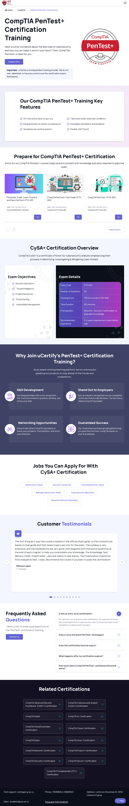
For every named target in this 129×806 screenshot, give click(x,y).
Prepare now (14, 62)
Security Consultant (61, 485)
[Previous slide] (7, 562)
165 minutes (89, 304)
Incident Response (23, 294)
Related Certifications (64, 689)
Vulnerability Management (26, 304)
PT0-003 (88, 285)
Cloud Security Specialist (82, 492)
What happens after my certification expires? (81, 656)
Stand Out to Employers (95, 390)
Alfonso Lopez (23, 566)
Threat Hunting (21, 299)
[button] (50, 597)
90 (85, 291)
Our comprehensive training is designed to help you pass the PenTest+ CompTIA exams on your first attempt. (100, 431)
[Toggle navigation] (125, 3)
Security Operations (23, 283)
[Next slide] (14, 229)
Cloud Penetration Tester (92, 485)
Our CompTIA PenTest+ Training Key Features (61, 104)
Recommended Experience (68, 322)
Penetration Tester (34, 485)
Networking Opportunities (37, 423)
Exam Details (69, 276)
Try (37, 217)
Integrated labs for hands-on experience (40, 124)
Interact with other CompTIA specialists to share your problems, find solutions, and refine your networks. (38, 431)
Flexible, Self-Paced (78, 129)
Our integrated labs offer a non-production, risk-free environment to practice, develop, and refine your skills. (38, 398)
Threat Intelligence (23, 288)
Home (8, 10)
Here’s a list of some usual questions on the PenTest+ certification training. (27, 628)
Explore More (115, 229)
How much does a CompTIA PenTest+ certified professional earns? (87, 667)
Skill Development (31, 390)
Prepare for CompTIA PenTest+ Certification (64, 156)
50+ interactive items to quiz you (36, 118)
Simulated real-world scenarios (36, 129)
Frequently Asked (26, 616)
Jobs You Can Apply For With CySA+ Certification (64, 469)
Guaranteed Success (93, 423)
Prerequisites (67, 310)
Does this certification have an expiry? (77, 645)
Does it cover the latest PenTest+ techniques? (81, 634)
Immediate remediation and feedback (86, 124)
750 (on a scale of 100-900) (96, 298)
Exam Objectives (22, 276)
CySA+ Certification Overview (64, 248)
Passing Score (67, 298)
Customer (64, 523)
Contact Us (14, 637)
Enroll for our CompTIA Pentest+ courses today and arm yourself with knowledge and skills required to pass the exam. (64, 165)
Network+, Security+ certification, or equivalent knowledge (100, 312)
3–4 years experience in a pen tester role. (101, 322)
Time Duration (67, 304)
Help (120, 801)
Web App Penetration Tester (48, 492)
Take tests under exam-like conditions (86, 118)
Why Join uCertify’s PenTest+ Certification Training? (64, 358)
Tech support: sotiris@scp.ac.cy (19, 792)
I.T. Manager (21, 569)
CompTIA (21, 10)
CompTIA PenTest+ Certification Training (34, 29)
